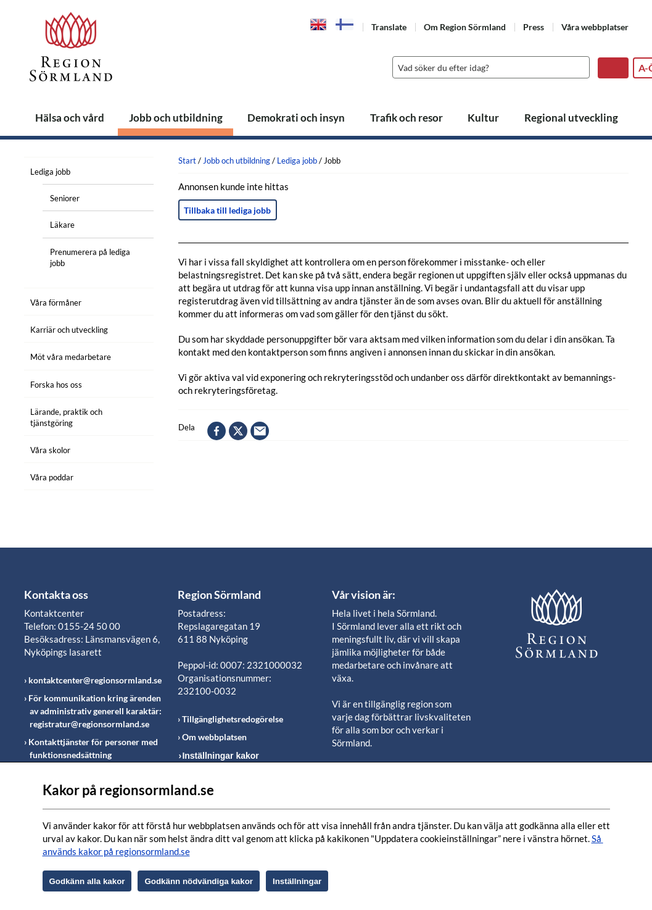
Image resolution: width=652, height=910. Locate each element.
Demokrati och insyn (296, 117)
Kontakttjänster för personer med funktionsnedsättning (93, 748)
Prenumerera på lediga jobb (90, 257)
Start (187, 160)
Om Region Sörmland (465, 27)
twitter (238, 431)
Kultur (483, 117)
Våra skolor (50, 450)
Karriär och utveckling (69, 330)
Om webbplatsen (214, 737)
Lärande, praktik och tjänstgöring (66, 417)
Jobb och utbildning (176, 117)
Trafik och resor (406, 117)
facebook (216, 431)
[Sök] (488, 67)
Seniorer (65, 198)
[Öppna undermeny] (135, 169)
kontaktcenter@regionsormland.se (95, 680)
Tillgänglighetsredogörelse (232, 719)
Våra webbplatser (595, 27)
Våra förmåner (55, 302)
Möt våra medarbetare (70, 357)
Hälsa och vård (69, 117)
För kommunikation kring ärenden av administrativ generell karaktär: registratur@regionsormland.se (95, 711)
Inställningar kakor (220, 756)
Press (533, 27)
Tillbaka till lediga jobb (227, 210)
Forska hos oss (56, 385)
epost (259, 431)
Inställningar (297, 881)
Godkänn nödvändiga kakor (198, 881)
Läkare (62, 225)
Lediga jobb (50, 172)
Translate (388, 27)
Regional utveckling (571, 117)
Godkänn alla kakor (87, 881)
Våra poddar (51, 477)
